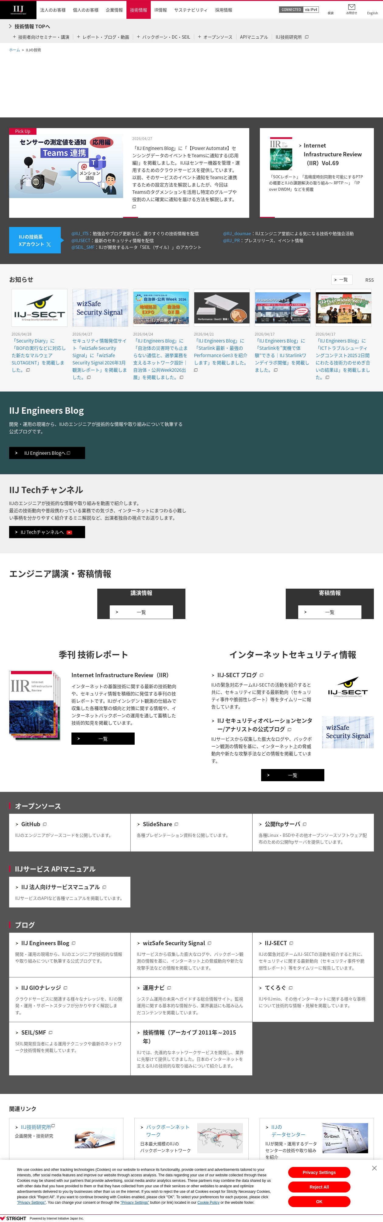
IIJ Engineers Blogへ (47, 453)
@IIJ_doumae (237, 233)
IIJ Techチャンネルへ (46, 532)
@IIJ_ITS (79, 233)
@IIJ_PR (231, 240)
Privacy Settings (319, 1172)
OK (319, 1201)
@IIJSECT (80, 240)
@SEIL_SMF (83, 247)
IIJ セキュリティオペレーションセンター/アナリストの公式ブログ (264, 745)
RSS (369, 280)
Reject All (319, 1187)
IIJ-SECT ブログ (237, 695)
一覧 (343, 279)
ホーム (14, 50)
